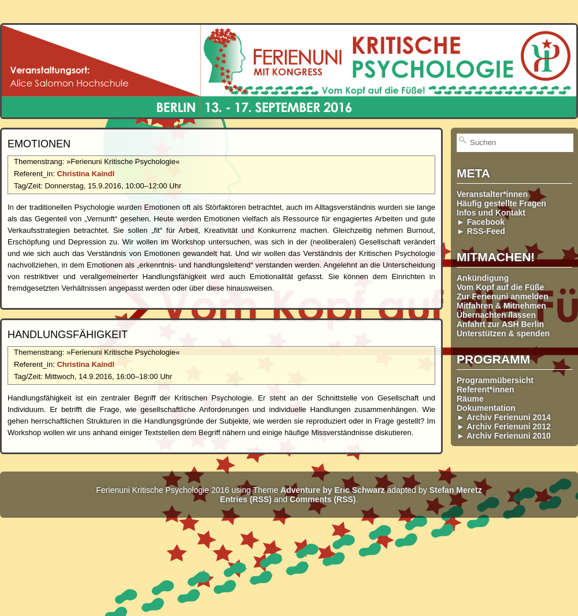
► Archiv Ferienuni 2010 (504, 435)
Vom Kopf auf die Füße (500, 287)
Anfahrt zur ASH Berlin (500, 324)
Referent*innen (485, 389)
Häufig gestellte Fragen (501, 203)
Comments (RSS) (322, 499)
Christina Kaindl (85, 173)
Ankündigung (483, 278)
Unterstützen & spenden (503, 333)
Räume (470, 398)
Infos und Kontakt (491, 212)
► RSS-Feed (481, 231)
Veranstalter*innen (492, 194)
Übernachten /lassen (496, 315)
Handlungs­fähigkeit (68, 334)
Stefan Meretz (455, 490)
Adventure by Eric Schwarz (332, 490)
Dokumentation (486, 408)
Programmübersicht (495, 380)
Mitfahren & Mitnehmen (501, 305)
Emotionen (39, 144)
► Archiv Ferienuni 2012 (504, 426)
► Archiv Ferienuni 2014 (504, 417)
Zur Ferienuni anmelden (503, 296)
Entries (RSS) (246, 499)
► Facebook (481, 222)
